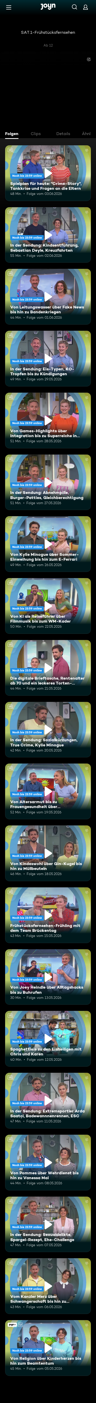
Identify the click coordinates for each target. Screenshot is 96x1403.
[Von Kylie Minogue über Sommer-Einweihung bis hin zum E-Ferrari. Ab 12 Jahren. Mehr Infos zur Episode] (48, 544)
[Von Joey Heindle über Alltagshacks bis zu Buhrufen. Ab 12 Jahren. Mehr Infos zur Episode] (48, 977)
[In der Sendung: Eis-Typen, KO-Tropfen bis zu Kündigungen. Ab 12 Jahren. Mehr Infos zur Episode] (48, 358)
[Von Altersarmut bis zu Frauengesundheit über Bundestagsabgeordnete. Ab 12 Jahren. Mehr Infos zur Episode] (48, 791)
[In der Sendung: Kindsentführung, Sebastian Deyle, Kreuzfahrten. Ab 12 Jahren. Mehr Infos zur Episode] (48, 235)
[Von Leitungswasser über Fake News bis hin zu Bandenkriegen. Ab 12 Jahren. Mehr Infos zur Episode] (48, 297)
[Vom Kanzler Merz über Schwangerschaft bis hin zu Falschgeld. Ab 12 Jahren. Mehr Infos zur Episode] (48, 1286)
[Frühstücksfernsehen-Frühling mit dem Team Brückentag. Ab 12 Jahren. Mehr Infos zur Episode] (48, 915)
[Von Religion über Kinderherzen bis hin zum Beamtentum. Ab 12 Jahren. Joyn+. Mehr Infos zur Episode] (48, 1348)
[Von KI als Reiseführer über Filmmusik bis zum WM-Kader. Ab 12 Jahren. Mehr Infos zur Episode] (48, 606)
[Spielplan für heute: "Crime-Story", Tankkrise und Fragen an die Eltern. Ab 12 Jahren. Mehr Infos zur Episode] (48, 173)
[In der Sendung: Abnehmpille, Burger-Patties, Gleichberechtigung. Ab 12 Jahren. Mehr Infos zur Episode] (48, 482)
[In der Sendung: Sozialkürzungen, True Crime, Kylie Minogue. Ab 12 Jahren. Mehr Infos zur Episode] (48, 730)
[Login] (85, 7)
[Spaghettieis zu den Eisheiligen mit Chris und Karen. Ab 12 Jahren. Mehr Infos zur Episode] (48, 1039)
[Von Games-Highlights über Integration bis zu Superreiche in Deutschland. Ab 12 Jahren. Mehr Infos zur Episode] (48, 420)
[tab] (13, 134)
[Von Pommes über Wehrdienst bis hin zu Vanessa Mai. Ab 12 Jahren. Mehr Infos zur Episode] (48, 1162)
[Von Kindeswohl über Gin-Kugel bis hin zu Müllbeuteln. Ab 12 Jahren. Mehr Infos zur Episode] (48, 853)
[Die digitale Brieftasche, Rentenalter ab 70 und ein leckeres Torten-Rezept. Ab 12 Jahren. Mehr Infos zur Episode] (48, 668)
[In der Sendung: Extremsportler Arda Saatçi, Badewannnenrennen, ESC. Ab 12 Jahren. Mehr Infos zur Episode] (48, 1101)
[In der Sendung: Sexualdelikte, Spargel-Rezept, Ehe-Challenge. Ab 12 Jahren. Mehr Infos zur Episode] (48, 1224)
